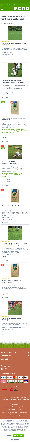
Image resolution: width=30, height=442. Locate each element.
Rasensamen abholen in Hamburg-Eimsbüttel (14, 407)
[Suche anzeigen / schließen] (15, 8)
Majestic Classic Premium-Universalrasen (15, 206)
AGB (15, 415)
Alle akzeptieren (18, 435)
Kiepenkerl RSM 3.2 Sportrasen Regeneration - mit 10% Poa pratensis (14, 81)
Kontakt (19, 409)
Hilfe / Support (11, 409)
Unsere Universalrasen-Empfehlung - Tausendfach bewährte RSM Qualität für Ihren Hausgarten (14, 175)
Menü (4, 9)
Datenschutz (10, 415)
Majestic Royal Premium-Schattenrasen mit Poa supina (14, 118)
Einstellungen (15, 439)
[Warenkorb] (27, 8)
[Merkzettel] (19, 8)
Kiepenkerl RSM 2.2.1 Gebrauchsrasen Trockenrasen (14, 44)
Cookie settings (14, 404)
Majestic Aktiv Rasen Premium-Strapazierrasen (12, 281)
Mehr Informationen (20, 430)
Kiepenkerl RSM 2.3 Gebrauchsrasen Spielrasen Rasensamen (13, 162)
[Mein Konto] (23, 8)
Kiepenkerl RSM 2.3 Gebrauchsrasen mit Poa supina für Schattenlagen (14, 244)
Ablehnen (9, 435)
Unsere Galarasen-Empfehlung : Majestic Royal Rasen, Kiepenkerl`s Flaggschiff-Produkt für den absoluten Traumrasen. (15, 131)
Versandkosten (4, 399)
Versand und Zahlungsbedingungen (9, 412)
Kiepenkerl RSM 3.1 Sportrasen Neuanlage (11, 319)
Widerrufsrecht (23, 412)
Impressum (21, 415)
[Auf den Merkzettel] (5, 60)
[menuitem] (4, 8)
